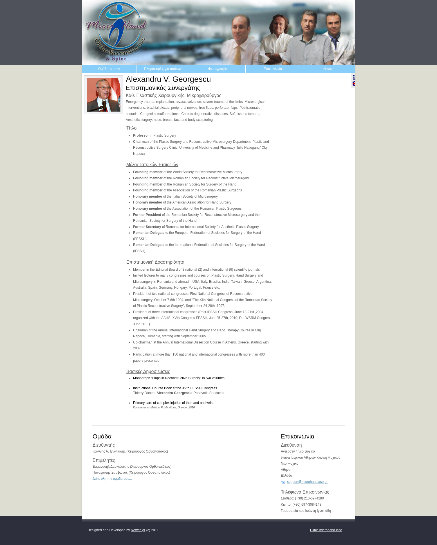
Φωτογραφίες (218, 69)
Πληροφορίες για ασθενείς (163, 69)
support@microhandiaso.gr (307, 482)
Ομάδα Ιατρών (109, 69)
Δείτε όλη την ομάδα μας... (112, 479)
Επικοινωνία (273, 69)
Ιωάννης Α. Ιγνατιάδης (109, 451)
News (327, 69)
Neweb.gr (138, 530)
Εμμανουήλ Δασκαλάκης (111, 467)
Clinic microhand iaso (326, 530)
